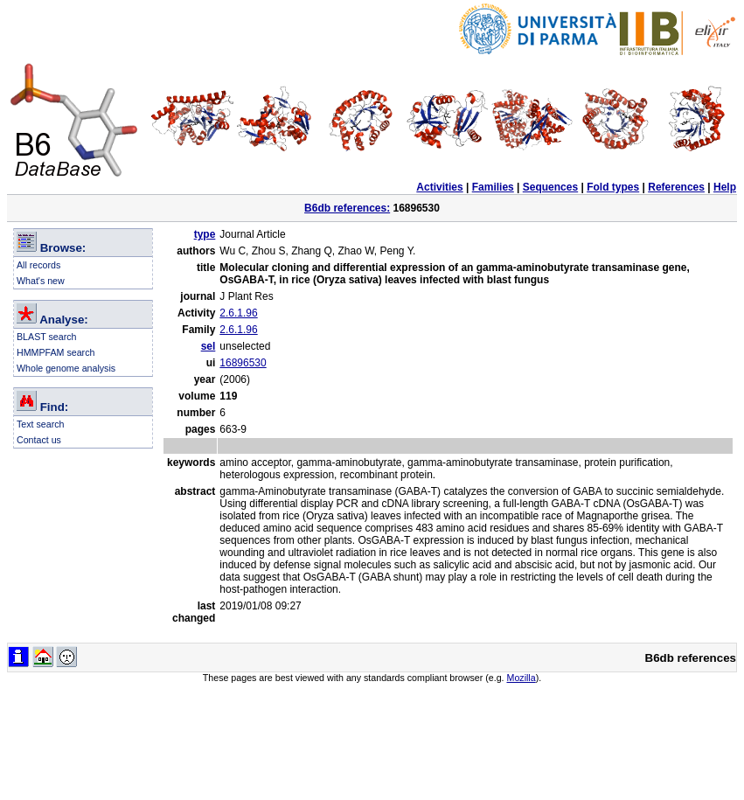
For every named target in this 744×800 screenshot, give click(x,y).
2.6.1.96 (238, 313)
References (676, 187)
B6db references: (347, 208)
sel (208, 346)
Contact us (39, 440)
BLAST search (47, 336)
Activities (439, 187)
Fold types (613, 187)
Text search (41, 424)
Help (724, 187)
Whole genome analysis (66, 368)
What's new (41, 280)
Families (493, 187)
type (205, 234)
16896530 (242, 363)
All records (38, 265)
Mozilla (521, 677)
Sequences (550, 187)
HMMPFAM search (55, 352)
